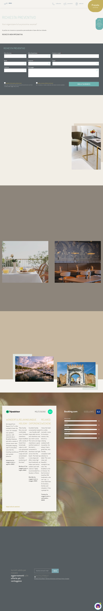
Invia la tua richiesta (84, 84)
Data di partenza (33, 53)
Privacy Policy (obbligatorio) (41, 575)
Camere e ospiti (57, 53)
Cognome (31, 60)
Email (54, 60)
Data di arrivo (8, 53)
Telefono (6, 67)
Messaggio (31, 67)
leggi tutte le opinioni (13, 506)
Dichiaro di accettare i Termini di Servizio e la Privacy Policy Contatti (51, 578)
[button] (75, 56)
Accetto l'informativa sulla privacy (14, 83)
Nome (6, 60)
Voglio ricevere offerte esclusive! (45, 83)
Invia (55, 571)
